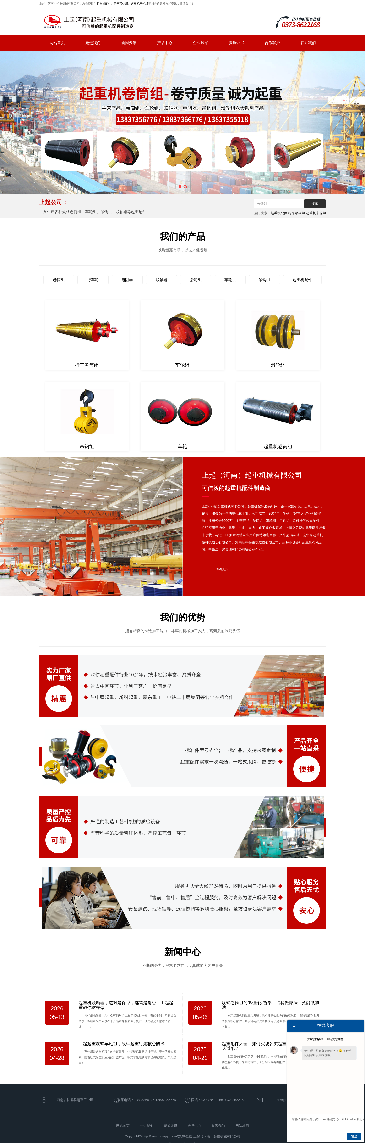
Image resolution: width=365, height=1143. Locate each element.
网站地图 (242, 1126)
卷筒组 (59, 280)
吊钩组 (264, 280)
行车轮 (93, 280)
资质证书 (236, 43)
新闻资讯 (128, 43)
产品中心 (164, 43)
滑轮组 (196, 280)
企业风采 (200, 43)
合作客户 (272, 43)
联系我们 (308, 43)
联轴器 (161, 280)
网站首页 (57, 43)
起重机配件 (104, 3)
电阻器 (127, 280)
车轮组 (230, 280)
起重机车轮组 (139, 3)
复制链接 (185, 1136)
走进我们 (93, 43)
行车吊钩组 (121, 3)
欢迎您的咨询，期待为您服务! (325, 1039)
